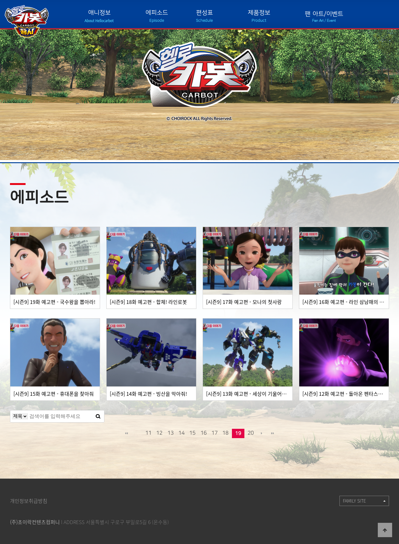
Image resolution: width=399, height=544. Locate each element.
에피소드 (157, 12)
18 (225, 433)
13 (170, 433)
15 (192, 433)
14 (181, 433)
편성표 (204, 12)
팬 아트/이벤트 (324, 13)
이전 (137, 433)
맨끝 (272, 433)
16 (203, 433)
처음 (126, 433)
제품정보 (259, 12)
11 (148, 433)
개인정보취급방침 (28, 500)
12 (159, 433)
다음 (261, 433)
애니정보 (99, 12)
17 (214, 433)
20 (251, 433)
